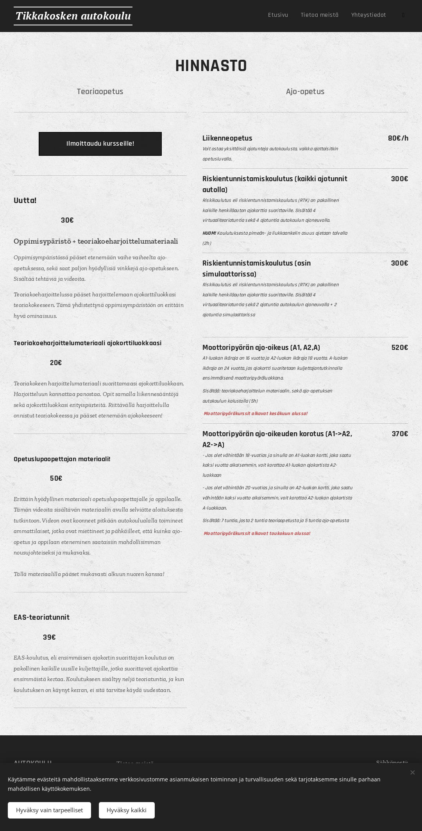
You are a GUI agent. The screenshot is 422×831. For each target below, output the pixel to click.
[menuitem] (339, 16)
